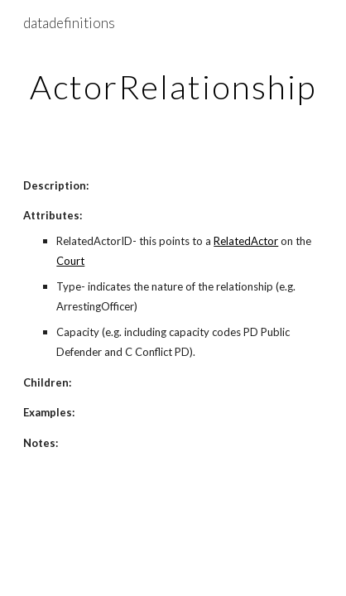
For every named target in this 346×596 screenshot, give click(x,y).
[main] (173, 87)
